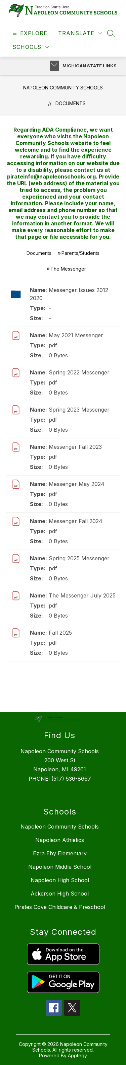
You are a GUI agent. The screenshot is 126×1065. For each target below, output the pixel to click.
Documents (70, 103)
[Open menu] (29, 33)
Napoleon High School (60, 880)
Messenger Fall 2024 (75, 521)
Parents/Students (80, 253)
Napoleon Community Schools (63, 87)
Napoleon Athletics (59, 840)
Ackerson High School (60, 893)
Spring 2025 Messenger (79, 558)
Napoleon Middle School (59, 866)
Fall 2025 (60, 632)
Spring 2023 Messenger (79, 409)
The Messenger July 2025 (82, 595)
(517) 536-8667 (71, 778)
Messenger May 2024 (76, 484)
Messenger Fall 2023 (75, 446)
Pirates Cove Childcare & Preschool (59, 907)
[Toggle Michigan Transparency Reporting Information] (54, 66)
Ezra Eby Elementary (60, 853)
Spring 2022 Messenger (79, 372)
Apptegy (77, 1055)
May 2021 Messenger (76, 335)
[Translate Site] (80, 33)
